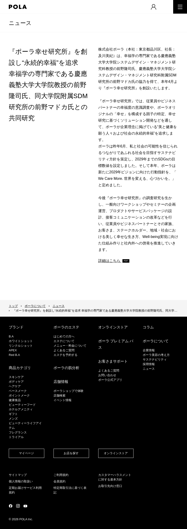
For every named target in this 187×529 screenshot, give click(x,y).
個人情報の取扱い (21, 481)
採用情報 (149, 364)
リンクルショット (21, 345)
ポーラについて (35, 306)
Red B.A (14, 355)
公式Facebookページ (10, 506)
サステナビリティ (155, 359)
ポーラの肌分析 (66, 368)
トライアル (16, 437)
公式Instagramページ (18, 506)
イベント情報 (62, 400)
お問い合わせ (107, 375)
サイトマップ (18, 475)
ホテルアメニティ (21, 409)
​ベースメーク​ (18, 391)
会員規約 (59, 481)
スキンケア (16, 377)
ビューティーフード (22, 404)
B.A (11, 336)
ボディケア (16, 381)
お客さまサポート (113, 361)
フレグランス (18, 432)
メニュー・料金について (69, 345)
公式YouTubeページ (25, 506)
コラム (148, 327)
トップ (13, 306)
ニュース (20, 23)
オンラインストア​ (116, 453)
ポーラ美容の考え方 (156, 355)
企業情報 (149, 350)
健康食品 (15, 400)
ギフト (13, 414)
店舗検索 (59, 395)
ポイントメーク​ (19, 395)
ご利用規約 (60, 475)
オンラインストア (113, 327)
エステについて (63, 341)
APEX (13, 350)
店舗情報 (60, 382)
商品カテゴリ (20, 368)
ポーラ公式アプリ (110, 380)
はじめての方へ (63, 336)
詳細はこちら (109, 261)
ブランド (16, 327)
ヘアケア (15, 386)
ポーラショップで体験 (68, 391)
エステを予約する (65, 355)
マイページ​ (26, 453)
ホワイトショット (21, 341)
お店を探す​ (71, 453)
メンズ (13, 418)
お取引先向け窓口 (110, 486)
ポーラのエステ (66, 327)
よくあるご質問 (63, 350)
